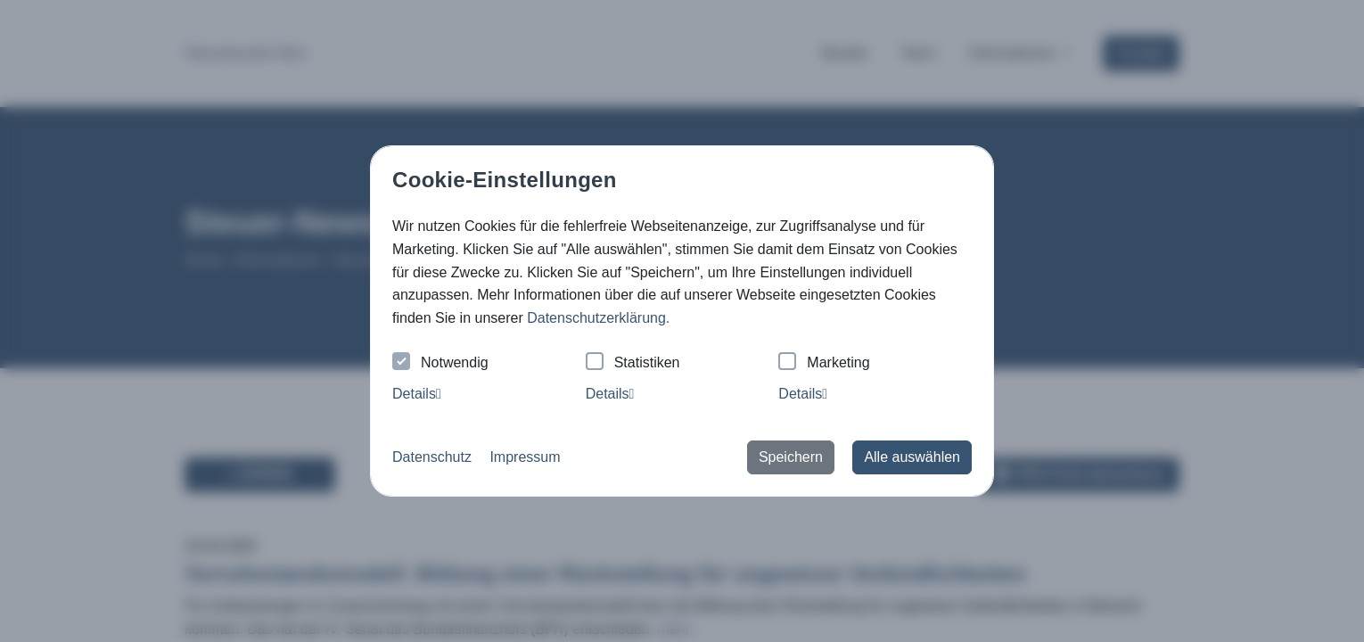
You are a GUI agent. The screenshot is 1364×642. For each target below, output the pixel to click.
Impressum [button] (524, 457)
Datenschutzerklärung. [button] (598, 317)
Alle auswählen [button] (912, 457)
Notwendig (440, 363)
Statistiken (633, 363)
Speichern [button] (791, 457)
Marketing (823, 363)
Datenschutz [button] (432, 457)
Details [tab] (416, 393)
